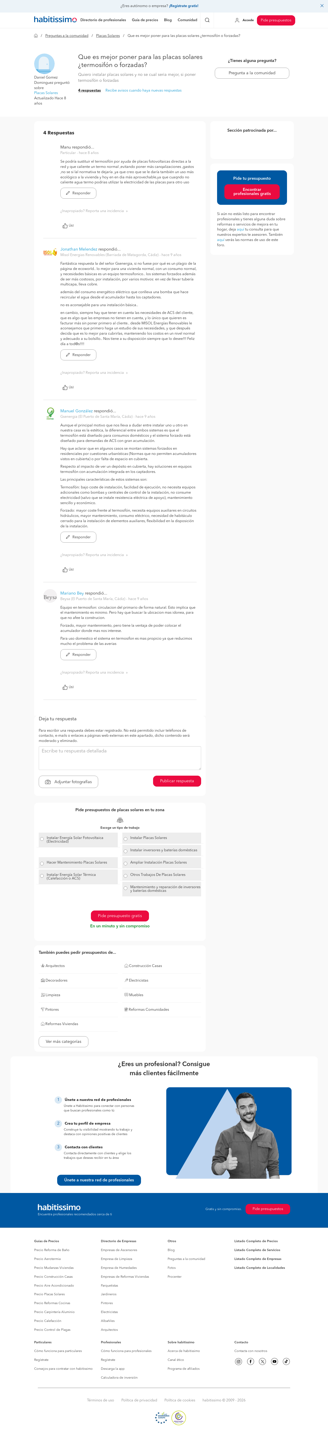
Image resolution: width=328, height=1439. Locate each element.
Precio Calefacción (47, 1321)
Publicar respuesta (177, 781)
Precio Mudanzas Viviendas (54, 1268)
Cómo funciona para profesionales (126, 1351)
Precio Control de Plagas (52, 1329)
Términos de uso (100, 1400)
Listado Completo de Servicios (257, 1250)
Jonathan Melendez (78, 249)
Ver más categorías (63, 1042)
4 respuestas (89, 90)
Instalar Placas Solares (148, 838)
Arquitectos (109, 1329)
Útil (68, 225)
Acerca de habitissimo (184, 1351)
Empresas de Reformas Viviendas (125, 1276)
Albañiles (108, 1321)
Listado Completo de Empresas (257, 1259)
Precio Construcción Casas (53, 1276)
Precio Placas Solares (49, 1294)
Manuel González (76, 411)
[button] (44, 64)
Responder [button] (78, 193)
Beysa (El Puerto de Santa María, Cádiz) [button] (93, 599)
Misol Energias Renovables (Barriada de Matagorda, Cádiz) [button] (109, 255)
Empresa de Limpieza (116, 1259)
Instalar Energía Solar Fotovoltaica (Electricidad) (75, 840)
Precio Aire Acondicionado (54, 1285)
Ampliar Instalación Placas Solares (158, 862)
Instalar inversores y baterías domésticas (163, 850)
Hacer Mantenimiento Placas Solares (77, 862)
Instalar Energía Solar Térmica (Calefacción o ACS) (71, 876)
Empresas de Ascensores (119, 1250)
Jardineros (108, 1294)
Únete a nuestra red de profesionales (99, 1180)
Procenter (175, 1276)
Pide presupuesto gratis (120, 916)
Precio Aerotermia (47, 1259)
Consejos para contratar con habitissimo (63, 1368)
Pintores (107, 1303)
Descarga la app (113, 1368)
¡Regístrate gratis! (183, 6)
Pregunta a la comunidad (252, 73)
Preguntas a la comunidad (66, 36)
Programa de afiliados (184, 1368)
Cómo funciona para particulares (58, 1351)
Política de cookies (179, 1400)
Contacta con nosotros (250, 1351)
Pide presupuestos (276, 20)
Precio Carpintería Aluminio (54, 1312)
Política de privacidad (139, 1400)
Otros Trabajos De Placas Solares (157, 875)
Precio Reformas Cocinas (52, 1303)
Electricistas (109, 1312)
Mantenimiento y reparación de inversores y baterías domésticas (165, 889)
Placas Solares (108, 36)
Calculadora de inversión (119, 1377)
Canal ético (176, 1360)
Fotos (172, 1268)
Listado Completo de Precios (256, 1241)
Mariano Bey (72, 593)
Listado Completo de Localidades (259, 1268)
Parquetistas (109, 1285)
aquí (240, 229)
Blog (171, 1250)
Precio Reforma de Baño (51, 1250)
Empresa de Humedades (119, 1268)
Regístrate (41, 1360)
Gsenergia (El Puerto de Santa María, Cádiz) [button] (96, 417)
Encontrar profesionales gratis (252, 192)
